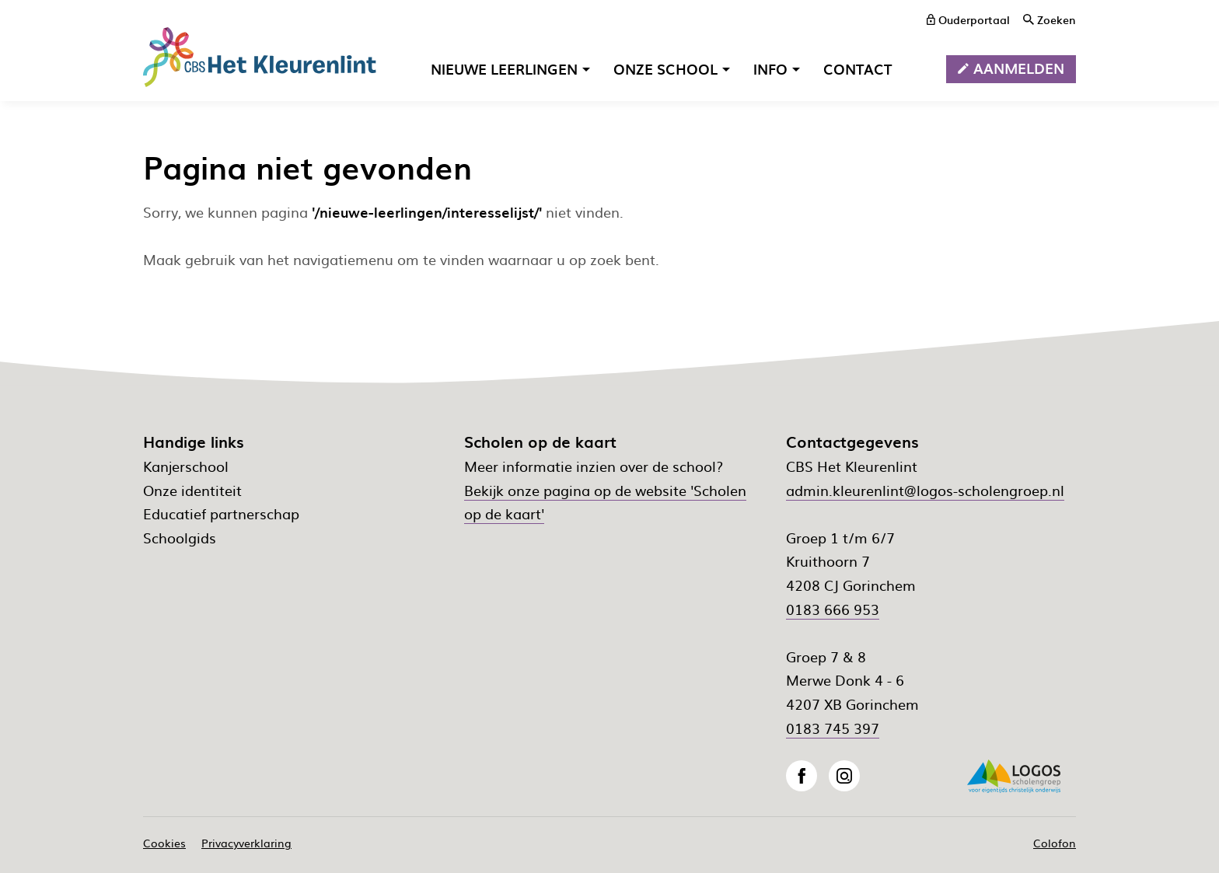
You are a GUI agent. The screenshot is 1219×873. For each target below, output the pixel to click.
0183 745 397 (832, 728)
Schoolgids (179, 537)
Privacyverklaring (246, 842)
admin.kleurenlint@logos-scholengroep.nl (925, 490)
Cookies (164, 842)
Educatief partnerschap (221, 513)
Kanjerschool (186, 466)
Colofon (1054, 842)
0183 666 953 (832, 609)
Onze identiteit (192, 490)
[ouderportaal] (968, 19)
